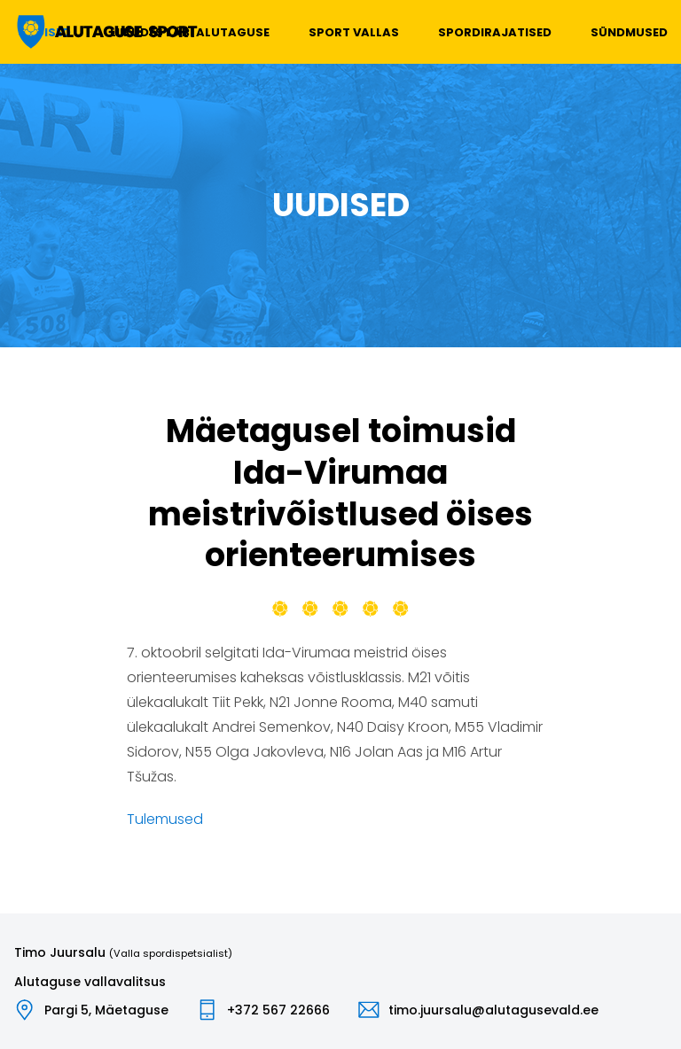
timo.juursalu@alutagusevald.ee (493, 1010)
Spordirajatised (495, 32)
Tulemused (165, 819)
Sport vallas (354, 32)
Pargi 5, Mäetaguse (106, 1010)
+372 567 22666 (278, 1010)
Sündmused (629, 32)
